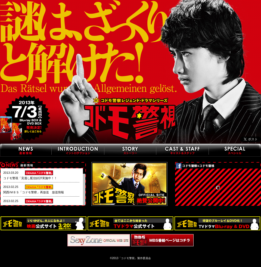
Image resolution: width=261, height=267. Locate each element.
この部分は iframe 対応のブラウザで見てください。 (41, 188)
